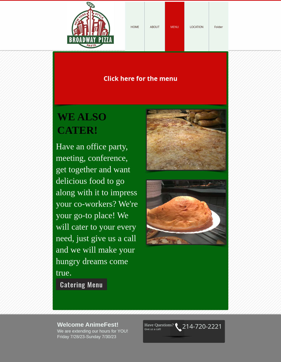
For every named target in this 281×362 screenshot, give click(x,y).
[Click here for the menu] (140, 79)
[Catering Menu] (81, 284)
